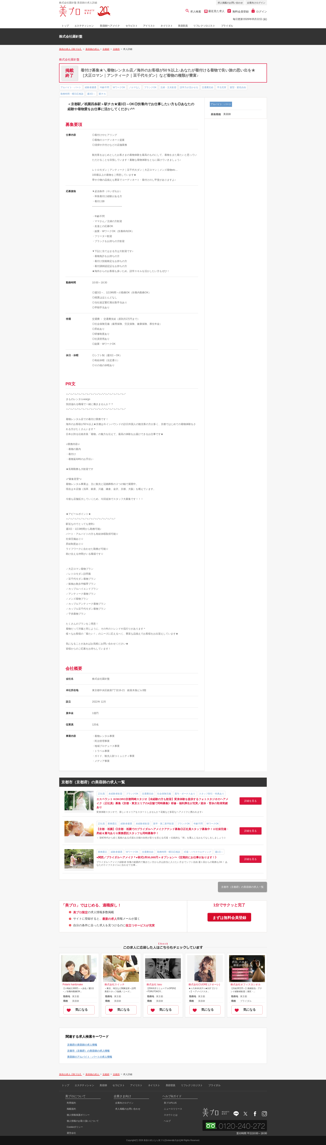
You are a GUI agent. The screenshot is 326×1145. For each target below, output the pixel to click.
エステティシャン (84, 25)
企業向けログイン (256, 2)
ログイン (259, 11)
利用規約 (71, 1103)
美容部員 (183, 25)
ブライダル (227, 25)
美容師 (103, 1085)
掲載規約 (71, 1109)
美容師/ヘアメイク (110, 25)
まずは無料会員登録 (229, 918)
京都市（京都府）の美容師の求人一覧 (242, 887)
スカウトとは (171, 1115)
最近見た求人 (216, 11)
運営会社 (71, 1133)
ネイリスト (167, 25)
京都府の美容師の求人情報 (82, 1044)
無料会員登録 (238, 11)
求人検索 (193, 11)
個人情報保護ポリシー (78, 1115)
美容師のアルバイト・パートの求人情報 (89, 1056)
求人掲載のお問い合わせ (230, 2)
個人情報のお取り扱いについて (83, 1121)
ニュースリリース (173, 1109)
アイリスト (149, 25)
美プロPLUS (170, 1103)
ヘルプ (167, 1121)
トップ (65, 25)
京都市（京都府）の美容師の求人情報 (88, 1050)
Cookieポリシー (75, 1127)
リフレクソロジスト (204, 25)
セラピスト (132, 25)
